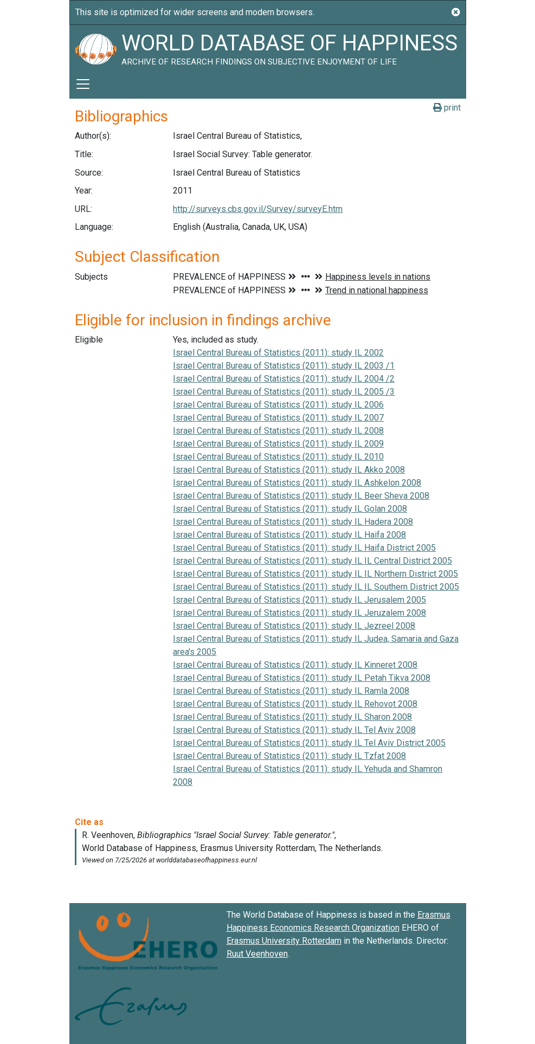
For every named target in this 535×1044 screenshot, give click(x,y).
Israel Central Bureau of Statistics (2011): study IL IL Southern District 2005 (316, 587)
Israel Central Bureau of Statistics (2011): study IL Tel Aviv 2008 (294, 730)
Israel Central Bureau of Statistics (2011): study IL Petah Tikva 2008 (301, 678)
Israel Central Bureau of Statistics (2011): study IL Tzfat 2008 (289, 756)
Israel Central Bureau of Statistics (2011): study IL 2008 (278, 431)
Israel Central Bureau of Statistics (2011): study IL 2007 (278, 418)
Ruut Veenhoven (257, 954)
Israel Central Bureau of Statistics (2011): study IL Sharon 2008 (292, 717)
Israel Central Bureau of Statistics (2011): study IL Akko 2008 (289, 470)
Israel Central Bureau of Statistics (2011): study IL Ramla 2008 (291, 691)
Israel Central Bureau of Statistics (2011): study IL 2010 (278, 457)
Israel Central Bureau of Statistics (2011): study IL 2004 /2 (284, 378)
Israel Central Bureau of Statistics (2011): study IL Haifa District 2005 (304, 548)
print (447, 107)
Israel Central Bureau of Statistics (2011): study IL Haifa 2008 (289, 535)
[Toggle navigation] (83, 84)
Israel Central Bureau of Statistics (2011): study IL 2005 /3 (284, 391)
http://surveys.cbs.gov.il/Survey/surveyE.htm (258, 209)
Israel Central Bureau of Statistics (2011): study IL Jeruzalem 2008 (299, 613)
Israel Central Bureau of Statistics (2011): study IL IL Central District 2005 (312, 561)
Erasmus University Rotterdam (284, 941)
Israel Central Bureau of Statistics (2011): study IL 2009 (278, 444)
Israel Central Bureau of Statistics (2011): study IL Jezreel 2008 (294, 626)
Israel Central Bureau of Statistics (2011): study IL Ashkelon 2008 (297, 483)
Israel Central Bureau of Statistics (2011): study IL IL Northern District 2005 (315, 574)
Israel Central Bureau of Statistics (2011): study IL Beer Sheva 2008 (301, 496)
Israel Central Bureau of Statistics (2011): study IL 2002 (278, 352)
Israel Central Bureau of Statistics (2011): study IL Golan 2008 (290, 509)
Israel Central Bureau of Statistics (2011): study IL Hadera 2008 (293, 522)
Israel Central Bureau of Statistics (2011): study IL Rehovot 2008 (295, 704)
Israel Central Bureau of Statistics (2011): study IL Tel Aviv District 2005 (309, 743)
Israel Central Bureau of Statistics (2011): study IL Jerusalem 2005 (299, 600)
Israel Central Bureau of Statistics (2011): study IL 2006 (278, 404)
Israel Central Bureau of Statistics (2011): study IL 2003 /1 (284, 365)
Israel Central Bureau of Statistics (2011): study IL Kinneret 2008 (295, 665)
